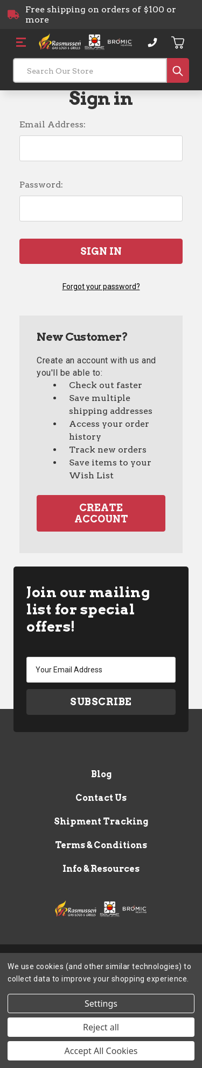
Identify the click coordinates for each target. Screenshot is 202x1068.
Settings (101, 1003)
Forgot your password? (101, 286)
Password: (41, 185)
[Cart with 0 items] (178, 42)
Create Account (101, 513)
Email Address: (52, 124)
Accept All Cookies (101, 1051)
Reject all (101, 1027)
